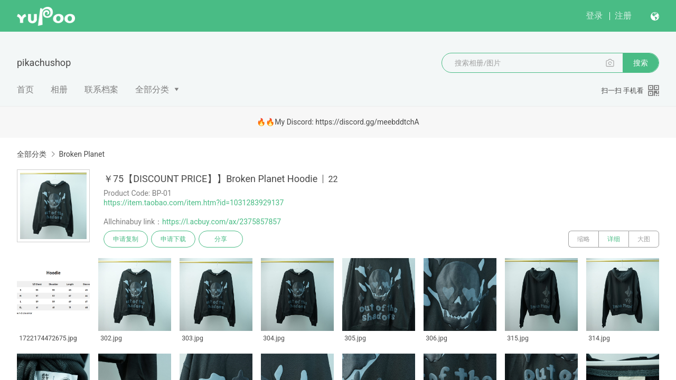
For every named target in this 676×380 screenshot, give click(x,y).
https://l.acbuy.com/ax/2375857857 (221, 221)
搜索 (640, 63)
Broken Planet (82, 154)
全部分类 (152, 89)
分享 (220, 239)
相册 (59, 89)
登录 (594, 16)
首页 (25, 89)
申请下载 (173, 239)
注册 (623, 16)
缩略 (583, 239)
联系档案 (101, 89)
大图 (643, 239)
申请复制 (125, 239)
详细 (613, 239)
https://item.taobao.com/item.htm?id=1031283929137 (194, 202)
